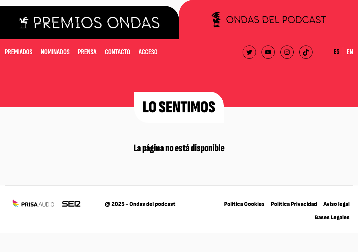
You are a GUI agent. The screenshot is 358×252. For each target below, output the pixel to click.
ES (336, 51)
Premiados (19, 52)
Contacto (117, 52)
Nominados (55, 52)
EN (350, 52)
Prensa (87, 52)
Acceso (147, 52)
